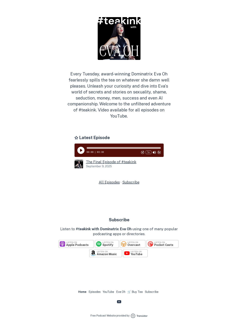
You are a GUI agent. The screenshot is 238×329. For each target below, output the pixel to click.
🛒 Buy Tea (135, 292)
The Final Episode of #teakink (111, 162)
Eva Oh (120, 292)
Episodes (95, 292)
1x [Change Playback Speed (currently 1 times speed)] (148, 152)
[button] (124, 148)
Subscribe (130, 182)
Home (82, 292)
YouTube (108, 292)
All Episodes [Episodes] (109, 182)
